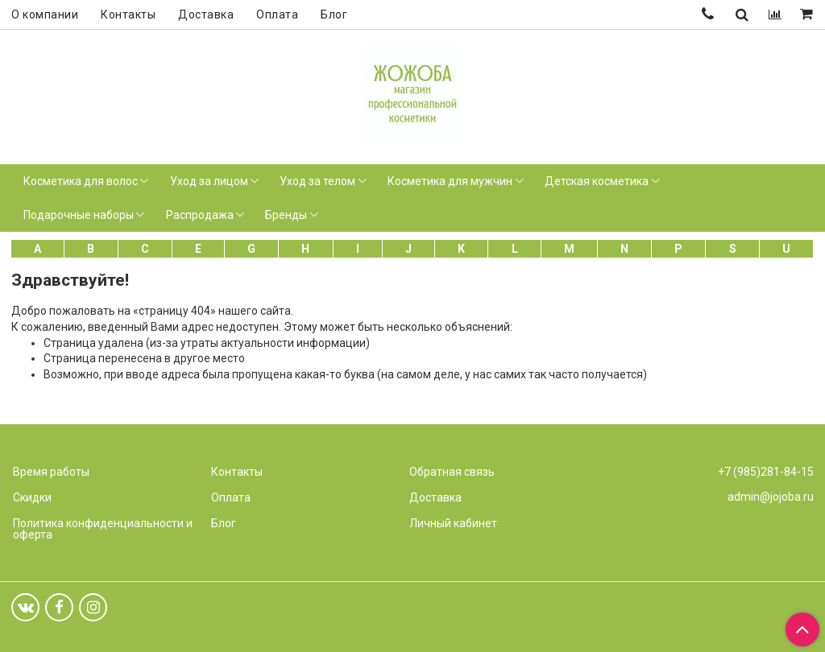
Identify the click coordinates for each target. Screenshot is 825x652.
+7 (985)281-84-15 (766, 471)
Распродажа (200, 214)
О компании (44, 14)
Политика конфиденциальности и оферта (103, 529)
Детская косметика (597, 181)
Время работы (51, 471)
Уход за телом (317, 181)
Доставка (206, 14)
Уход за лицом (209, 181)
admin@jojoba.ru (771, 496)
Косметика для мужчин (450, 181)
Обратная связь (452, 471)
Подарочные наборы (78, 214)
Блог (334, 14)
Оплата (277, 14)
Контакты (128, 14)
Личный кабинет (453, 523)
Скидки (32, 497)
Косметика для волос (80, 181)
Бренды (286, 214)
